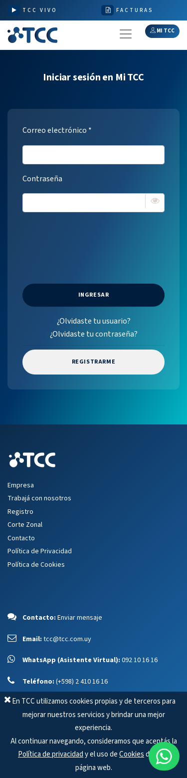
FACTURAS (134, 10)
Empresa (20, 485)
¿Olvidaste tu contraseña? (94, 334)
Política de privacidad (50, 754)
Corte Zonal (24, 525)
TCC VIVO (39, 10)
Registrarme (94, 362)
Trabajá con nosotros (39, 498)
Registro (20, 512)
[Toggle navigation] (125, 33)
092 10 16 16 (140, 660)
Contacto (21, 538)
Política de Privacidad (39, 551)
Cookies (131, 754)
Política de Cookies (36, 565)
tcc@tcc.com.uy (67, 639)
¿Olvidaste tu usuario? (94, 321)
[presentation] (98, 239)
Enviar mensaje (79, 618)
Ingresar (93, 295)
